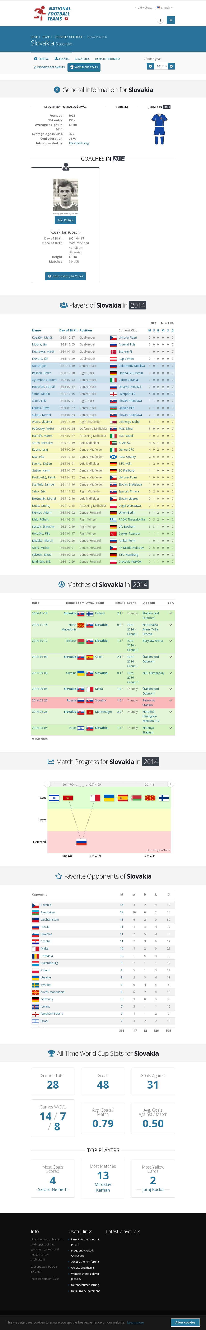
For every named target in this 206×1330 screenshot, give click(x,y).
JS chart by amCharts (158, 850)
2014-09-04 (39, 689)
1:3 (119, 641)
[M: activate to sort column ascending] (121, 894)
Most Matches (103, 1166)
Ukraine (46, 977)
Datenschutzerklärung (85, 1285)
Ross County (127, 457)
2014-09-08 (39, 673)
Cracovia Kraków (130, 561)
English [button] (164, 7)
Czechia (46, 905)
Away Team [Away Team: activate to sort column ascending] (95, 603)
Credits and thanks (83, 1267)
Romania (47, 956)
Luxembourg (49, 963)
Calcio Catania (128, 380)
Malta (44, 948)
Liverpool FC (127, 394)
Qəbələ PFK (127, 408)
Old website (144, 7)
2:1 (119, 613)
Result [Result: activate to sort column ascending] (120, 603)
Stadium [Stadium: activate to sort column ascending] (148, 603)
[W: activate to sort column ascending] (134, 894)
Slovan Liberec (128, 498)
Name (36, 330)
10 (121, 948)
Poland (45, 970)
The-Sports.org (79, 143)
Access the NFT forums (85, 1261)
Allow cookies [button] (185, 1322)
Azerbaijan (48, 912)
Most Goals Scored (52, 1169)
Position (86, 330)
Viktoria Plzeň (128, 337)
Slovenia (46, 934)
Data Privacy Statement (85, 1291)
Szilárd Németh (52, 1189)
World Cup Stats (84, 67)
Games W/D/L (53, 1107)
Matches (82, 59)
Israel (44, 1021)
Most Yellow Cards (153, 1169)
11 (121, 919)
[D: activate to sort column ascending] (145, 894)
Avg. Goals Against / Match (153, 1112)
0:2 (119, 625)
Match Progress (108, 59)
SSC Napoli (126, 436)
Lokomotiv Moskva (132, 366)
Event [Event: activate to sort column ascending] (131, 603)
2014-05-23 (39, 712)
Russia (45, 927)
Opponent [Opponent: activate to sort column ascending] (39, 894)
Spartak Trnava (129, 491)
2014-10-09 (39, 657)
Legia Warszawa (130, 506)
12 (121, 912)
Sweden (46, 985)
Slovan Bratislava (130, 401)
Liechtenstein (50, 919)
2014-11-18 (39, 613)
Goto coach (65, 276)
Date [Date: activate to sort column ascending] (35, 603)
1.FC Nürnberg (128, 555)
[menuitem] (109, 784)
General (41, 59)
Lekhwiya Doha (129, 422)
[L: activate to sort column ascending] (156, 894)
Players (62, 59)
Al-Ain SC (125, 443)
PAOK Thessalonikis (132, 519)
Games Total (53, 1076)
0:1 (119, 673)
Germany (47, 999)
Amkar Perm (127, 541)
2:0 (119, 712)
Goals (103, 1076)
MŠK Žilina (126, 428)
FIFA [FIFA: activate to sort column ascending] (171, 603)
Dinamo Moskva (130, 387)
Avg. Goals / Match (103, 1112)
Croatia (46, 941)
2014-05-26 (39, 700)
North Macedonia (53, 992)
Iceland (45, 1006)
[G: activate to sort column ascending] (168, 894)
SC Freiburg (126, 470)
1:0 (119, 689)
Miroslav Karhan (103, 1187)
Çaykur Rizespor (129, 533)
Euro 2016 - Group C (132, 629)
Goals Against (153, 1076)
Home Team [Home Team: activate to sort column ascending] (75, 603)
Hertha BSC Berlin (131, 373)
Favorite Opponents (49, 67)
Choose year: (152, 59)
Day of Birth (68, 330)
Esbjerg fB (126, 351)
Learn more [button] (135, 1322)
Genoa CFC (126, 449)
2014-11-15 (39, 625)
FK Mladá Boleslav (131, 548)
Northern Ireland (52, 1014)
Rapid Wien (126, 359)
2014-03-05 (39, 728)
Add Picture (65, 220)
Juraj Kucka (153, 1189)
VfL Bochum (127, 526)
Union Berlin (127, 512)
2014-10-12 (39, 641)
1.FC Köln (125, 463)
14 (121, 905)
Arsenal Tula (127, 344)
